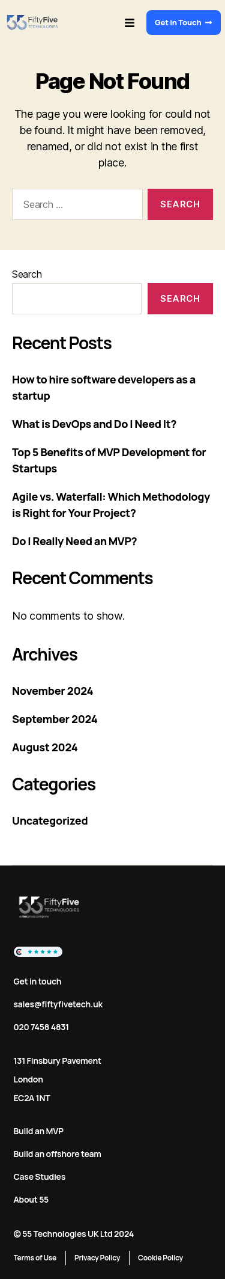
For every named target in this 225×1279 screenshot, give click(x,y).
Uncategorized (50, 820)
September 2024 (55, 719)
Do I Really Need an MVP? (74, 541)
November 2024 (52, 690)
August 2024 (44, 747)
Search (26, 274)
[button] (129, 22)
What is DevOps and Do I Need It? (94, 424)
